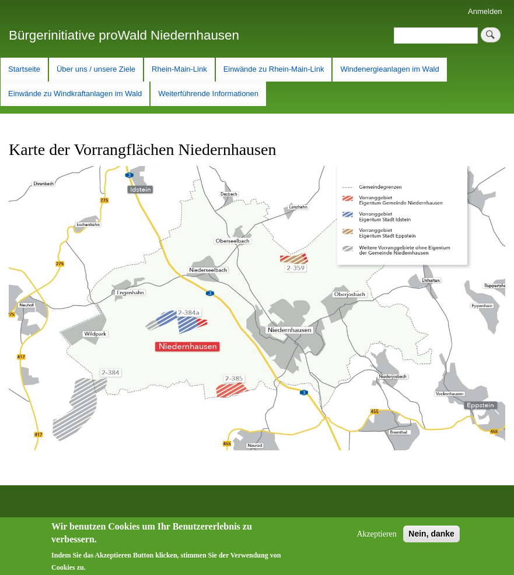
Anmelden (485, 11)
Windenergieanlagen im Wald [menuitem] (389, 69)
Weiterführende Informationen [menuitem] (208, 93)
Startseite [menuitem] (24, 69)
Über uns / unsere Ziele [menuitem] (96, 69)
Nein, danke (431, 537)
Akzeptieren (376, 538)
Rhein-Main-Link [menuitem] (179, 69)
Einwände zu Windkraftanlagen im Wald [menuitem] (75, 93)
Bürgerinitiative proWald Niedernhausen (124, 35)
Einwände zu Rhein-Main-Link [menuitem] (273, 69)
